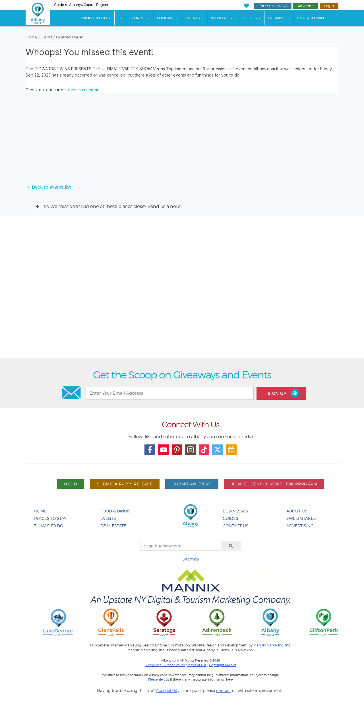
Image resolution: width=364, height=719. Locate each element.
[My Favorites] (246, 6)
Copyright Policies (222, 665)
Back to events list (48, 187)
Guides (250, 18)
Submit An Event (191, 483)
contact (223, 690)
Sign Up (283, 393)
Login (329, 6)
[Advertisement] (182, 289)
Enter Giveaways (272, 6)
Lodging (166, 18)
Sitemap (190, 559)
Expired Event (69, 37)
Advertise (305, 6)
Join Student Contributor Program (274, 483)
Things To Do (93, 18)
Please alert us (158, 679)
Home (31, 37)
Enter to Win (310, 18)
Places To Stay (50, 518)
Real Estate (113, 525)
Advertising (300, 525)
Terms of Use (196, 665)
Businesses (235, 510)
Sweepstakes (301, 518)
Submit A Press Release (124, 483)
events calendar (83, 89)
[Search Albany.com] (180, 546)
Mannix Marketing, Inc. (272, 645)
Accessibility (167, 690)
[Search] (231, 546)
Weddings (221, 18)
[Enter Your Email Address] (169, 393)
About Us (296, 510)
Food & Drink (132, 18)
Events (193, 18)
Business (277, 18)
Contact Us (236, 525)
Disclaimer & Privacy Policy (165, 665)
